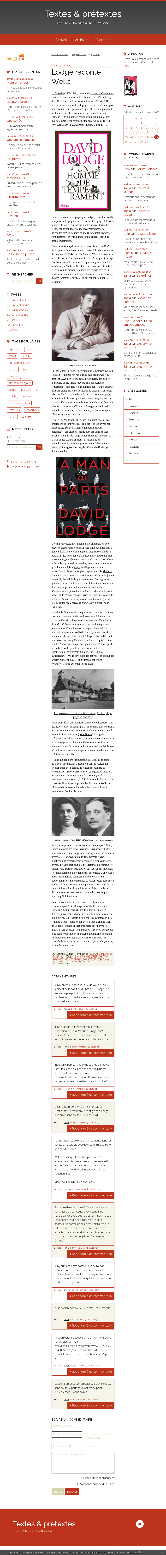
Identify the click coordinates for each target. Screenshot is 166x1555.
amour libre (78, 956)
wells (86, 962)
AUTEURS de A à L (17, 300)
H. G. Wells (58, 93)
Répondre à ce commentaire (92, 1015)
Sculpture (13, 376)
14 (136, 132)
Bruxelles (134, 419)
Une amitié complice (21, 139)
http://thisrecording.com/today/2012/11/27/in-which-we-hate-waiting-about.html (83, 840)
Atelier (11, 235)
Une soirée (14, 120)
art (37, 390)
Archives (81, 40)
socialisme (97, 960)
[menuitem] (61, 39)
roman (12, 416)
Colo (127, 169)
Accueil (61, 40)
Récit (27, 403)
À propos (103, 40)
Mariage (78, 906)
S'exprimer (14, 158)
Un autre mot (16, 197)
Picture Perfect (17, 82)
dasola (67, 1365)
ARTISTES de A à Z (17, 309)
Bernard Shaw (96, 856)
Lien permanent (63, 954)
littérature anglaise (19, 362)
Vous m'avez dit (59, 54)
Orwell (107, 394)
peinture (26, 390)
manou (128, 252)
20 (131, 137)
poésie (12, 396)
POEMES (12, 329)
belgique (26, 396)
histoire (12, 369)
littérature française (19, 383)
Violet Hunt (58, 868)
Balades (133, 406)
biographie (91, 956)
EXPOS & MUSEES (17, 314)
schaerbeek (32, 410)
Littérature (105, 954)
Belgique (133, 413)
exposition (14, 349)
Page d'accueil (79, 54)
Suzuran (12, 216)
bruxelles (13, 403)
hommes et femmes (63, 958)
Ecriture (26, 356)
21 (136, 137)
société (108, 960)
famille (12, 390)
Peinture (133, 453)
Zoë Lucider (132, 321)
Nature (133, 440)
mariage (57, 960)
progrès (67, 960)
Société (133, 460)
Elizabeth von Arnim (94, 876)
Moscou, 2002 (16, 178)
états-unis (14, 410)
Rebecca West (65, 258)
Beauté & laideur (18, 101)
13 (131, 132)
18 (156, 132)
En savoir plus (136, 1552)
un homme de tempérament (67, 962)
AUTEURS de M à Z (18, 305)
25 (156, 137)
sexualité (86, 960)
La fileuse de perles (20, 254)
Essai (26, 369)
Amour (12, 356)
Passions (57, 956)
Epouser (95, 54)
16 (146, 132)
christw (67, 1189)
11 (156, 127)
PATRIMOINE (15, 324)
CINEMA (12, 319)
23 (146, 137)
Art (130, 399)
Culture (94, 954)
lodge (100, 958)
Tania (66, 1047)
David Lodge (105, 97)
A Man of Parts (95, 101)
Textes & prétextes (83, 13)
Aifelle (67, 1009)
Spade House (85, 734)
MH (65, 1089)
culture (26, 416)
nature (30, 349)
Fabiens (74, 767)
